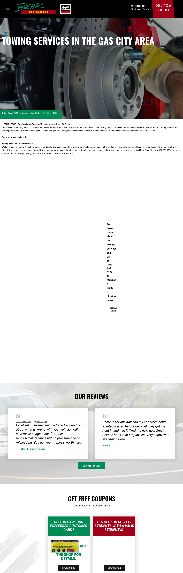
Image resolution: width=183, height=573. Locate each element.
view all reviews (91, 465)
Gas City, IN (41, 421)
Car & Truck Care (23, 421)
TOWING (66, 124)
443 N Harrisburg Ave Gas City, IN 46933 (29, 113)
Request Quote (113, 309)
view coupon (68, 568)
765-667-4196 (162, 10)
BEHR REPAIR (10, 124)
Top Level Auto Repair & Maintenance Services (39, 124)
